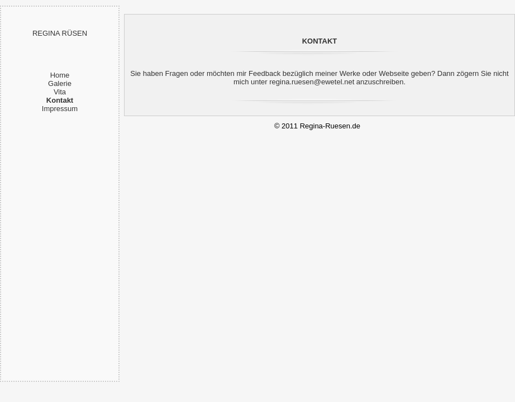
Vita (60, 92)
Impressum (60, 108)
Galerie (59, 83)
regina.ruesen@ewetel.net (311, 82)
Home (60, 75)
